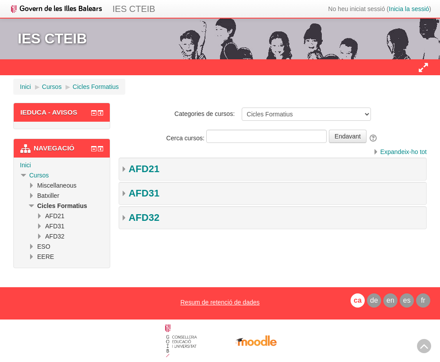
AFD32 (143, 217)
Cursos (39, 175)
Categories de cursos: (204, 113)
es (407, 300)
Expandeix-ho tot (403, 151)
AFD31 (143, 193)
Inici (25, 165)
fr (423, 300)
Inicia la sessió (409, 8)
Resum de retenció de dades (219, 302)
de (374, 300)
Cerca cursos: (186, 138)
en (390, 300)
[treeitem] (62, 165)
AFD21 (143, 168)
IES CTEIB (133, 9)
